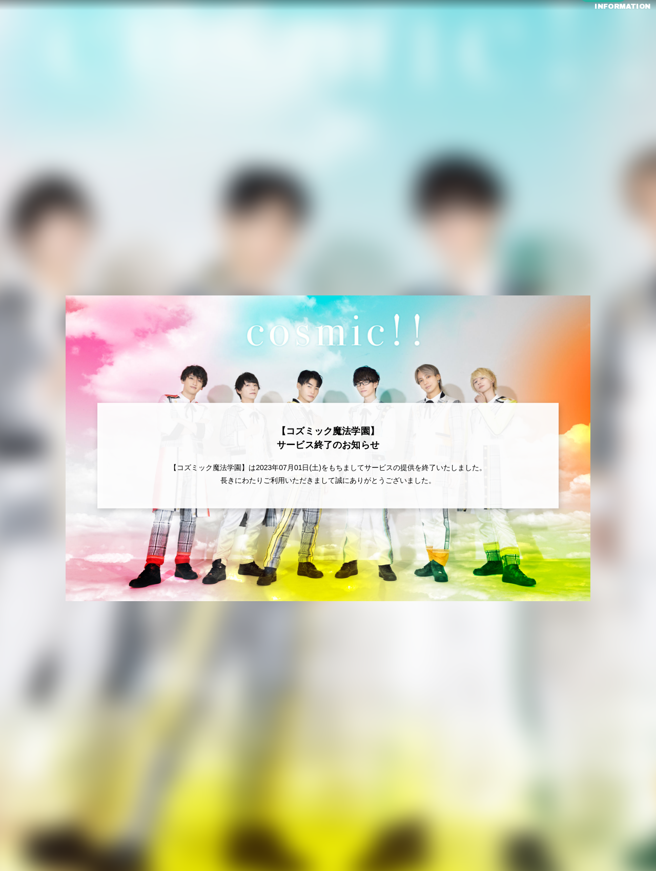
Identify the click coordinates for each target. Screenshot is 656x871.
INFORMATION (603, 29)
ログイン (603, 47)
